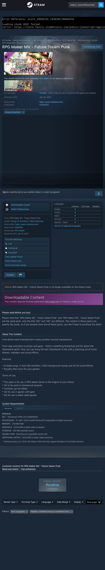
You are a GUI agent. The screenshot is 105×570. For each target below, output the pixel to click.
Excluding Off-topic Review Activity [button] (49, 518)
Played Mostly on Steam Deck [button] (15, 522)
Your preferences (28, 471)
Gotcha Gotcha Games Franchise (46, 42)
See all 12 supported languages (67, 228)
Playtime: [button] (73, 518)
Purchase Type (28, 508)
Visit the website (13, 241)
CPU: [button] (57, 522)
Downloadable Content (87, 42)
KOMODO (44, 106)
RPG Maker (20, 232)
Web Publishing (36, 223)
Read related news (13, 263)
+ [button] (23, 114)
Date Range (62, 508)
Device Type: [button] (81, 522)
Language (46, 508)
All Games (6, 42)
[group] (52, 520)
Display (77, 508)
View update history (14, 258)
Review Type (9, 508)
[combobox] (83, 4)
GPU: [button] (68, 522)
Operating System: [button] (41, 522)
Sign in (5, 194)
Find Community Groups (15, 267)
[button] (12, 517)
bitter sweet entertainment (51, 104)
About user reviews (10, 471)
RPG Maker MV (69, 42)
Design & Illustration (21, 42)
